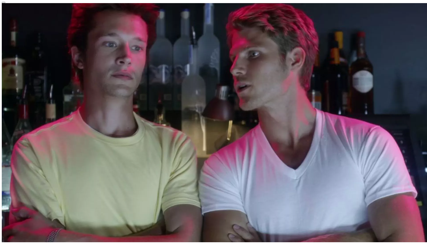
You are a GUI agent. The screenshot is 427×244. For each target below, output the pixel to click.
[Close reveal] (3, 2)
